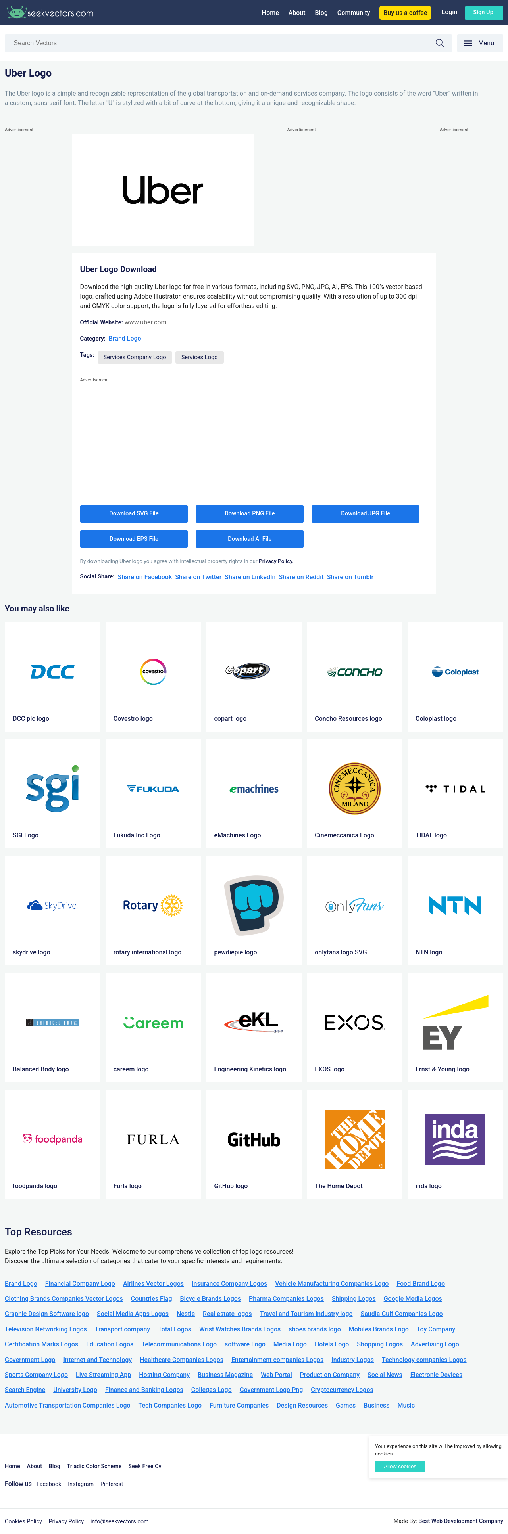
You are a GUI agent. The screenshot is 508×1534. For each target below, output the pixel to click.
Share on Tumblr (350, 577)
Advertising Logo (435, 1344)
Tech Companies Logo (170, 1405)
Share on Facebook (144, 577)
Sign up (483, 12)
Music (406, 1405)
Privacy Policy (66, 1521)
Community (353, 13)
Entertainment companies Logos (277, 1360)
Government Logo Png (271, 1390)
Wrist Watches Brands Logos (240, 1329)
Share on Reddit (301, 577)
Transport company (122, 1329)
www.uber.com (146, 322)
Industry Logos (352, 1360)
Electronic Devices (436, 1375)
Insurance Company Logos (229, 1283)
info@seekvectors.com (119, 1521)
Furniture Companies (239, 1405)
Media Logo (290, 1344)
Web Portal (276, 1375)
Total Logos (174, 1329)
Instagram (81, 1484)
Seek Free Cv (144, 1466)
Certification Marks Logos (41, 1344)
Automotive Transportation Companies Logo (68, 1405)
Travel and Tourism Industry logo (306, 1314)
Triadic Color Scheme (94, 1466)
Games (346, 1405)
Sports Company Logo (36, 1375)
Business (376, 1405)
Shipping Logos (354, 1298)
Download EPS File (134, 538)
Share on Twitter (198, 577)
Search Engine (25, 1390)
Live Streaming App (103, 1375)
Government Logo (30, 1360)
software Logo (245, 1344)
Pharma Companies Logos (286, 1298)
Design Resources (302, 1405)
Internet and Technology (97, 1360)
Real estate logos (227, 1314)
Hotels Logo (332, 1344)
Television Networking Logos (46, 1329)
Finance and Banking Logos (144, 1390)
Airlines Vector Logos (153, 1283)
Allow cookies (400, 1466)
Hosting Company (164, 1375)
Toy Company (436, 1329)
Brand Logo (125, 338)
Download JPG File (365, 513)
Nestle (186, 1314)
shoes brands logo (315, 1329)
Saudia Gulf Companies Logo (402, 1314)
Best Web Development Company (460, 1521)
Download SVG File (134, 513)
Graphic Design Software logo (47, 1314)
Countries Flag (151, 1298)
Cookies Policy (23, 1521)
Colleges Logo (211, 1390)
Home (270, 13)
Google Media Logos (413, 1298)
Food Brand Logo (420, 1283)
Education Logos (109, 1344)
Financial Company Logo (80, 1283)
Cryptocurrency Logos (342, 1390)
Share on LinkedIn (250, 577)
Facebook (49, 1484)
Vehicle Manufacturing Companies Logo (332, 1283)
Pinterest (111, 1484)
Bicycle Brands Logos (210, 1298)
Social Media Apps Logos (133, 1314)
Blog (321, 13)
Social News (385, 1375)
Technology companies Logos (424, 1360)
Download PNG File (250, 513)
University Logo (75, 1390)
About (297, 13)
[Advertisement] (36, 253)
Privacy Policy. (276, 561)
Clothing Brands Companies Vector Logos (64, 1298)
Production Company (330, 1375)
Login (449, 12)
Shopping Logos (380, 1344)
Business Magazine (225, 1375)
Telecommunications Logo (179, 1344)
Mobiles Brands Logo (379, 1329)
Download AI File (249, 538)
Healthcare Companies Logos (181, 1360)
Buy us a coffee (405, 13)
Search (444, 44)
